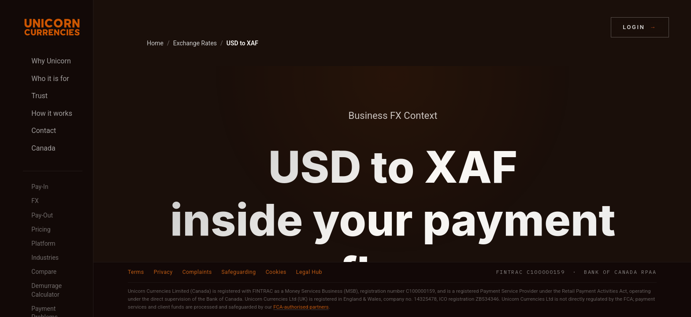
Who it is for (50, 78)
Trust (39, 96)
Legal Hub (309, 272)
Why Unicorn (51, 61)
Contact (43, 130)
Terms (136, 272)
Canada (43, 148)
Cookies (276, 272)
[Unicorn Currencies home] (52, 27)
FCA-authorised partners (300, 307)
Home (155, 43)
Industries (45, 257)
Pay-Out (42, 215)
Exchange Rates (195, 43)
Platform (43, 243)
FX (35, 200)
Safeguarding (239, 272)
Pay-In (39, 186)
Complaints (197, 272)
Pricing (40, 229)
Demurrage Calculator (46, 290)
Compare (43, 271)
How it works (51, 113)
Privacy (163, 272)
